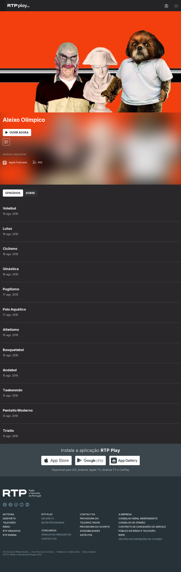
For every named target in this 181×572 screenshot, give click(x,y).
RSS (37, 162)
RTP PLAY (47, 514)
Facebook (5, 505)
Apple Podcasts (15, 162)
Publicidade (88, 552)
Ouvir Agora (17, 132)
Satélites (86, 535)
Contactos (49, 538)
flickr (27, 505)
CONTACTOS (87, 514)
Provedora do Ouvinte (95, 526)
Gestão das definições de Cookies (140, 539)
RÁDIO (6, 526)
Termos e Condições (68, 552)
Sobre (30, 193)
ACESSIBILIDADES (90, 530)
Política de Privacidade (16, 552)
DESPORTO (9, 518)
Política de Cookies (43, 552)
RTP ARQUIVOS (11, 530)
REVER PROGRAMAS (52, 522)
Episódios (12, 193)
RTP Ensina (10, 535)
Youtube (22, 505)
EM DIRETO (47, 518)
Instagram (16, 505)
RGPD (122, 535)
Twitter (10, 505)
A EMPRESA (125, 514)
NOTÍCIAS (8, 514)
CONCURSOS (48, 530)
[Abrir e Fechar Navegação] (176, 6)
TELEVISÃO (9, 522)
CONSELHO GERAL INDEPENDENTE (138, 518)
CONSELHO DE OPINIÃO (132, 522)
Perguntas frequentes (56, 534)
